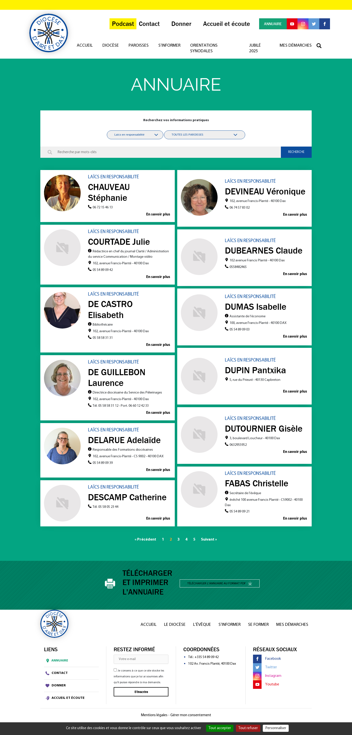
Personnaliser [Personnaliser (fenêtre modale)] (275, 728)
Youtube (266, 685)
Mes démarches (296, 47)
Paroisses (140, 47)
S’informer (171, 47)
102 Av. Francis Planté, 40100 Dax (212, 665)
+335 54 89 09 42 (207, 658)
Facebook (267, 660)
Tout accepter (220, 728)
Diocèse (112, 47)
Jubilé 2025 (255, 50)
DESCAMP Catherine (127, 498)
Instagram (267, 677)
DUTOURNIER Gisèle (263, 429)
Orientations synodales (205, 50)
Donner (55, 686)
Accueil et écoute (65, 699)
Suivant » (209, 541)
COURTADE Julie (119, 242)
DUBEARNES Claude (263, 251)
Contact (56, 674)
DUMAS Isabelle (255, 307)
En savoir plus (158, 215)
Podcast (121, 25)
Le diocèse (175, 625)
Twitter (265, 668)
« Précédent (145, 541)
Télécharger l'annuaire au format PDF (219, 584)
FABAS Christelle (256, 484)
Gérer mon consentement (190, 716)
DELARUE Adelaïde (124, 441)
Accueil (86, 47)
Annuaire (56, 661)
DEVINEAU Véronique (265, 191)
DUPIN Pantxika (255, 370)
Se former (258, 625)
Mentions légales (154, 716)
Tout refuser (248, 728)
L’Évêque (202, 625)
